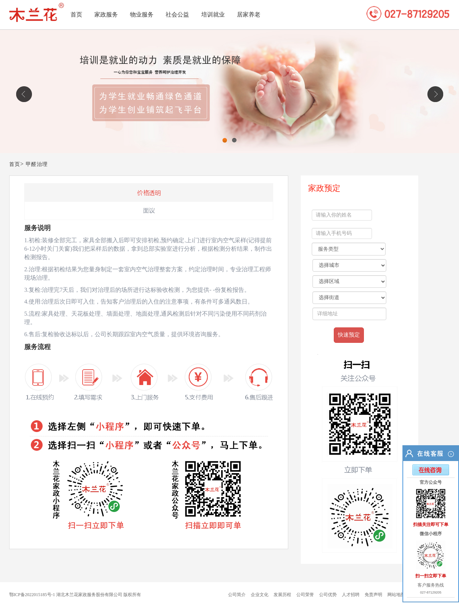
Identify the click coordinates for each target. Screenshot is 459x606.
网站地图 (396, 594)
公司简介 (237, 594)
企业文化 (259, 594)
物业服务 (141, 14)
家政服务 (106, 14)
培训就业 (213, 14)
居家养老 (248, 14)
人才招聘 (350, 594)
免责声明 (373, 594)
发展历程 (282, 594)
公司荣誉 (305, 594)
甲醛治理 (37, 164)
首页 (76, 14)
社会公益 (177, 14)
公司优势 (328, 594)
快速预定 (349, 335)
